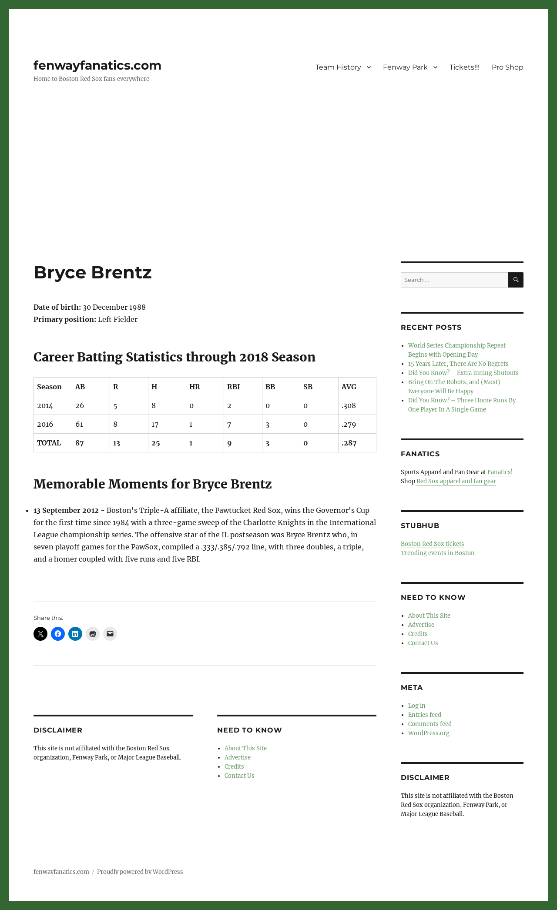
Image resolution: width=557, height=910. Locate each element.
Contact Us (240, 776)
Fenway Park (405, 67)
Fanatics (499, 472)
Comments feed (430, 724)
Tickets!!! (465, 67)
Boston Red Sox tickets (432, 544)
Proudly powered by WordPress (140, 872)
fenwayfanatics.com (97, 65)
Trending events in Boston (438, 553)
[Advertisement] (278, 197)
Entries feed (424, 715)
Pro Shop (507, 67)
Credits (234, 766)
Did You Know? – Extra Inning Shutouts (463, 373)
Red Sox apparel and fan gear (456, 481)
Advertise (238, 757)
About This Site (246, 748)
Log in (417, 705)
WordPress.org (429, 733)
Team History (338, 67)
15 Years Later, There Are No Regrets (458, 364)
